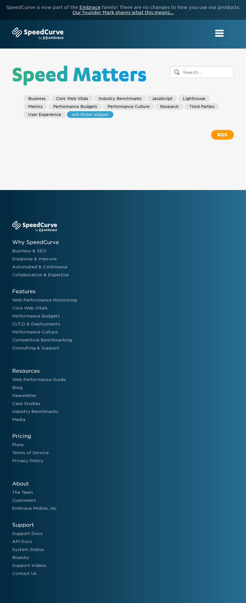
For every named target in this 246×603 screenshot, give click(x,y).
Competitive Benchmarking (42, 340)
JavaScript (162, 98)
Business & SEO (29, 250)
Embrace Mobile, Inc (34, 508)
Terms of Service (30, 452)
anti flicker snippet (90, 114)
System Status (28, 549)
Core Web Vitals (72, 98)
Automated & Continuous (40, 266)
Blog (17, 387)
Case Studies (26, 403)
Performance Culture (129, 106)
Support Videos (29, 565)
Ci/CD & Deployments (36, 324)
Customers (24, 500)
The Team (22, 492)
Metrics (35, 106)
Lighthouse (194, 98)
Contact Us (24, 573)
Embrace (90, 7)
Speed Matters (79, 73)
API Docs (22, 541)
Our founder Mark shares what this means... (123, 12)
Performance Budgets (75, 106)
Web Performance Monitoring (44, 300)
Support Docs (27, 533)
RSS (222, 134)
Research (169, 106)
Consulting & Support (35, 348)
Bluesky (20, 557)
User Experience (44, 114)
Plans (18, 444)
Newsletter (24, 395)
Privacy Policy (27, 460)
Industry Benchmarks (120, 98)
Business (36, 98)
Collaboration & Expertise (40, 274)
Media (18, 419)
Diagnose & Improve (34, 258)
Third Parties (201, 106)
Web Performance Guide (39, 379)
